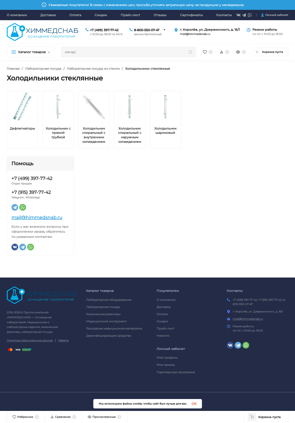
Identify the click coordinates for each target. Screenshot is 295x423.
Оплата (162, 314)
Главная (13, 68)
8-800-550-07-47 (146, 30)
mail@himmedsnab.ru (36, 217)
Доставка (164, 307)
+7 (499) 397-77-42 (104, 30)
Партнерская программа (176, 372)
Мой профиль (167, 357)
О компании (166, 300)
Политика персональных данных (30, 340)
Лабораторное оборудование (108, 300)
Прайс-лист (165, 328)
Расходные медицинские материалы (114, 328)
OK (194, 404)
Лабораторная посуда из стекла (93, 68)
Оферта (63, 340)
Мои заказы (166, 365)
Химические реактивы (103, 314)
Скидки (162, 321)
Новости (163, 335)
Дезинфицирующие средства (108, 335)
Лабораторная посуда (43, 68)
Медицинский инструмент (106, 321)
